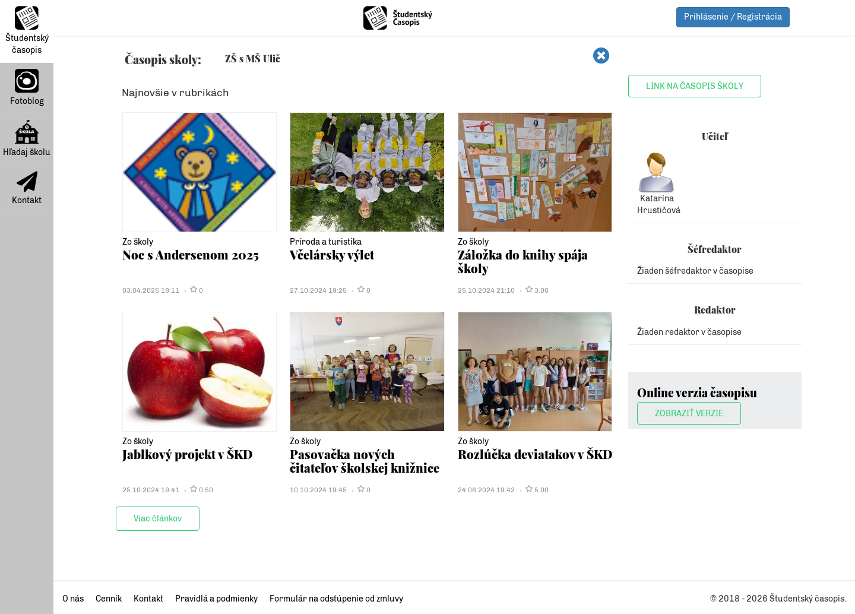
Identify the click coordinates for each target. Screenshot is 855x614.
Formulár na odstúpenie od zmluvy (336, 599)
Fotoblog (27, 87)
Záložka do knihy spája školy (523, 261)
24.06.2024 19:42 (486, 490)
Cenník (109, 599)
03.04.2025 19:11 (150, 290)
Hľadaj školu (26, 138)
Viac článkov (158, 519)
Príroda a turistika (326, 242)
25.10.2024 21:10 (486, 290)
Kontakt (26, 188)
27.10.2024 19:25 (318, 290)
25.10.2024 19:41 (150, 490)
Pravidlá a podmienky (216, 599)
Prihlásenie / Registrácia (733, 17)
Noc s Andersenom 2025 (190, 254)
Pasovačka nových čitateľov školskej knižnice (364, 460)
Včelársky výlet (332, 254)
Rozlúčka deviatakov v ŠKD (535, 454)
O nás (73, 599)
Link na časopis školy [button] (694, 86)
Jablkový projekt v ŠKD (187, 454)
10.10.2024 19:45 (318, 490)
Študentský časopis (27, 30)
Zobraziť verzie (689, 414)
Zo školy (137, 242)
